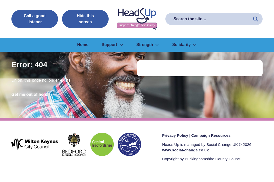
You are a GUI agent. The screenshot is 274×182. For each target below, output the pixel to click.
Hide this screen (85, 19)
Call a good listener (35, 19)
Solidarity (184, 44)
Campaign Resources (210, 135)
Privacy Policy (175, 135)
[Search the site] (255, 19)
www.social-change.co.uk (185, 150)
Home (82, 44)
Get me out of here (29, 94)
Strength (147, 44)
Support (112, 44)
